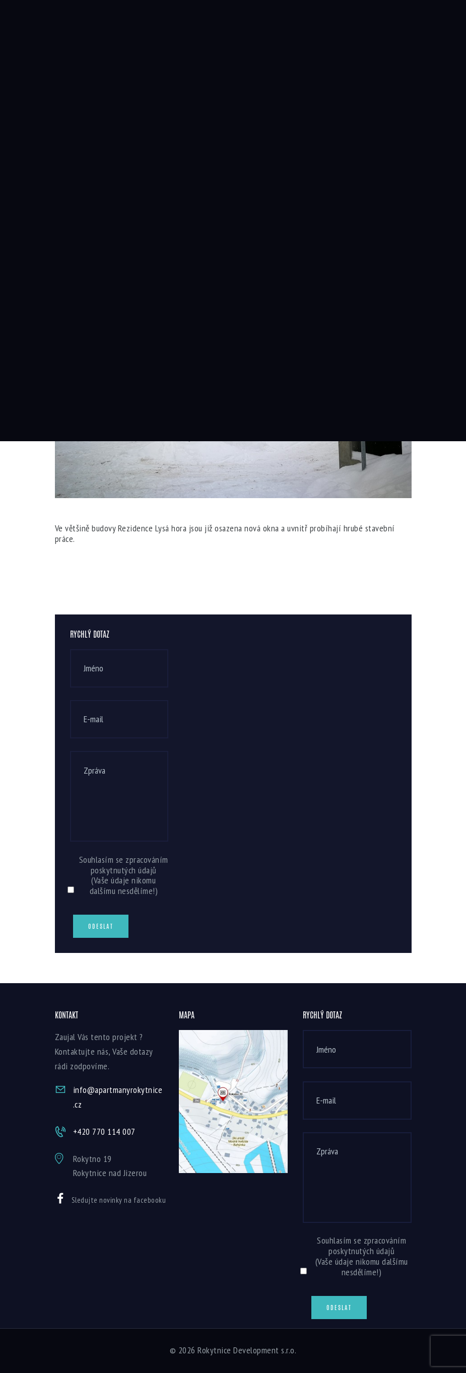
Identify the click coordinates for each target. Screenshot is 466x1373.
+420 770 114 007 (104, 1131)
